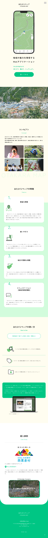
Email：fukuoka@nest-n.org (24, 526)
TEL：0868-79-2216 (24, 524)
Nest (26, 532)
